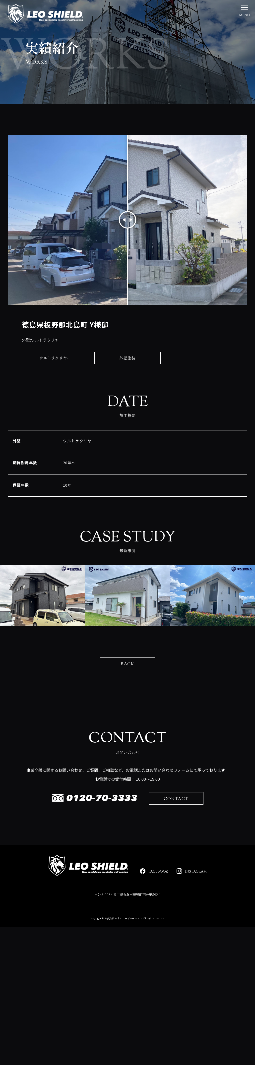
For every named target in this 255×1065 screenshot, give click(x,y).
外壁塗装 (127, 364)
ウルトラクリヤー (55, 364)
